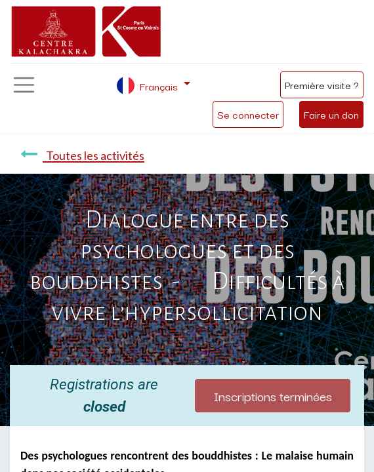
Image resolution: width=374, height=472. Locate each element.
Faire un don (331, 114)
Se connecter (248, 114)
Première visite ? (322, 84)
